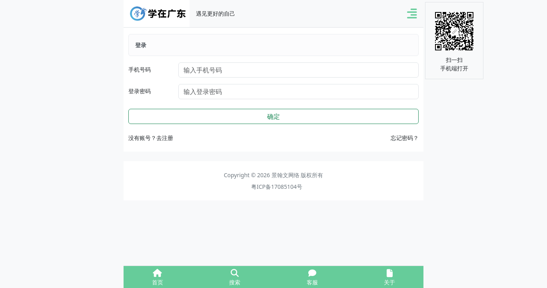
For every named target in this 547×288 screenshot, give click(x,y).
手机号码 (139, 69)
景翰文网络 (285, 175)
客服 (312, 277)
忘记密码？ (405, 138)
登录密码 (139, 91)
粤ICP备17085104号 (276, 186)
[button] (412, 14)
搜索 (234, 277)
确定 (273, 116)
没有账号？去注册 (150, 138)
